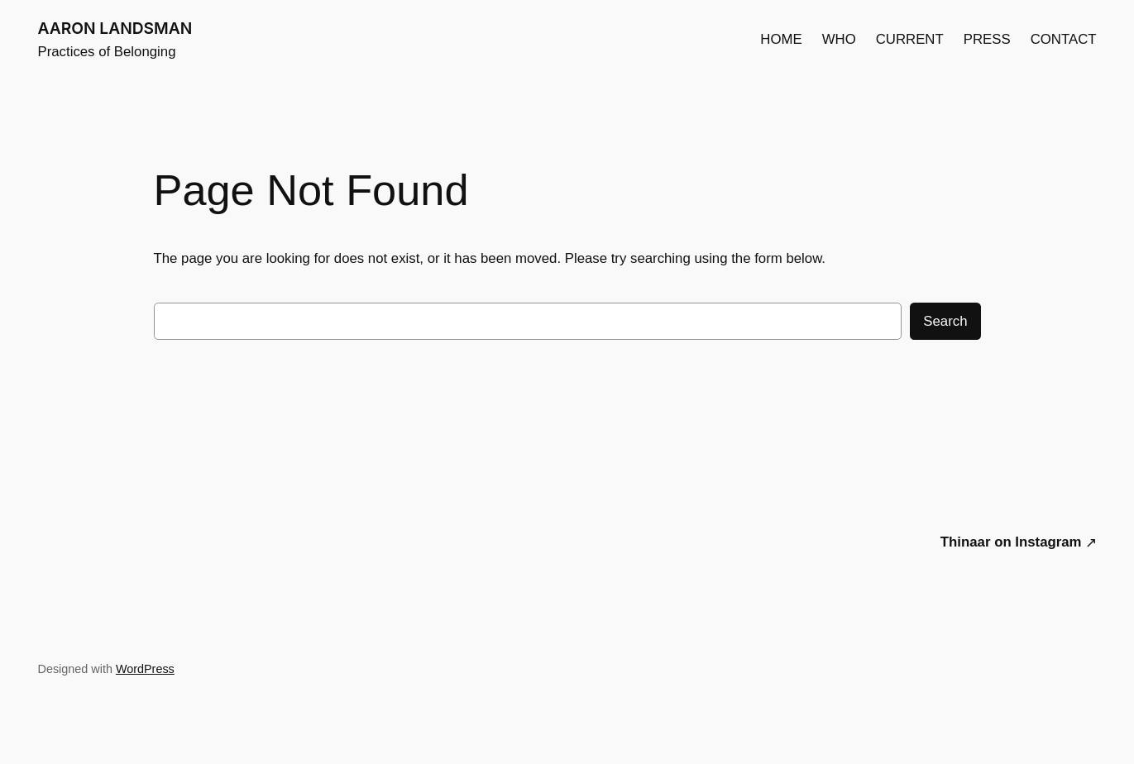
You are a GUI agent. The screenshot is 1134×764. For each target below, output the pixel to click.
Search (945, 321)
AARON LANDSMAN (115, 28)
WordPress (145, 669)
